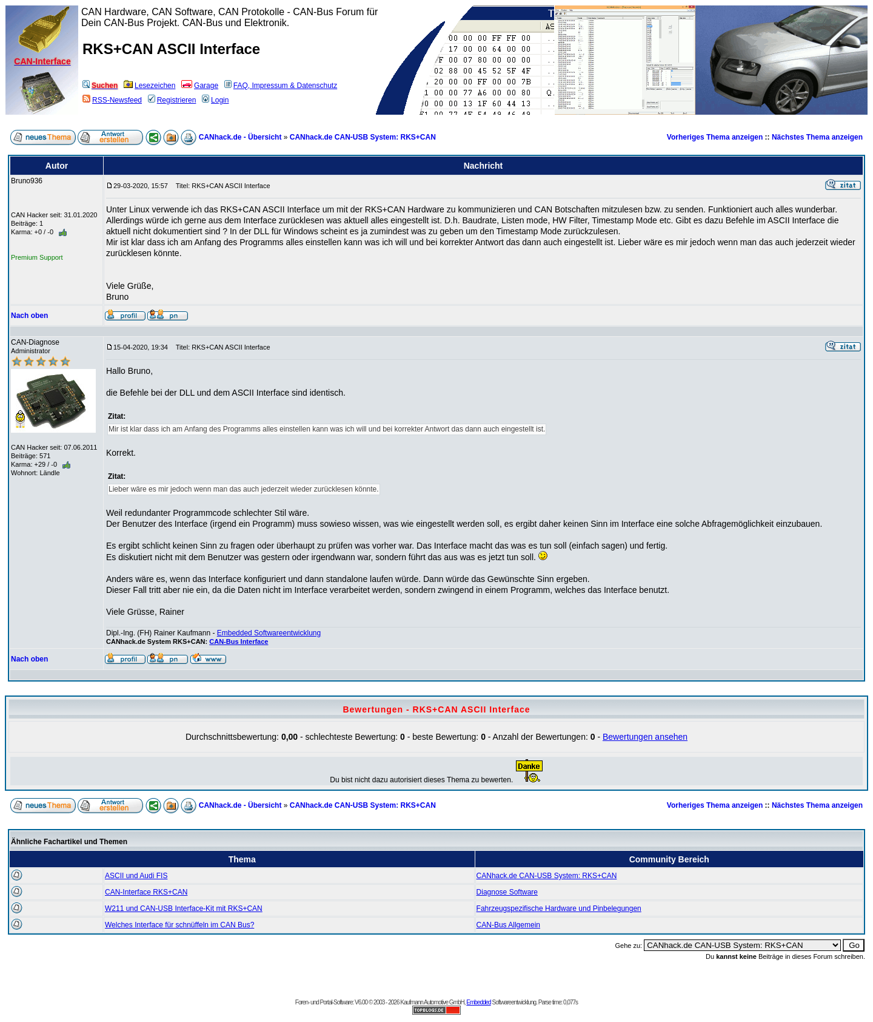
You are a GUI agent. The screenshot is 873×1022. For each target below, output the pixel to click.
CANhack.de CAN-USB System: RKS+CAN (363, 137)
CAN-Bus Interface (238, 641)
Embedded (478, 1002)
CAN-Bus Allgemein (508, 925)
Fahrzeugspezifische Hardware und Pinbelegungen (559, 908)
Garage (199, 85)
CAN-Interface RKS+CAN (146, 892)
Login (215, 100)
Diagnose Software (507, 892)
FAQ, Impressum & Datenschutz (280, 85)
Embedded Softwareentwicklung (269, 633)
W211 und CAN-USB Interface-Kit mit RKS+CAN (184, 908)
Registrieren (172, 100)
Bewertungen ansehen (645, 737)
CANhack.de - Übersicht (240, 137)
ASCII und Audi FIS (136, 875)
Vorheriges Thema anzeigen (715, 137)
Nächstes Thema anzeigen (817, 137)
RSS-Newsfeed (112, 100)
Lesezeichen (149, 85)
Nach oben (29, 315)
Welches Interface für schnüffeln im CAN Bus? (179, 925)
